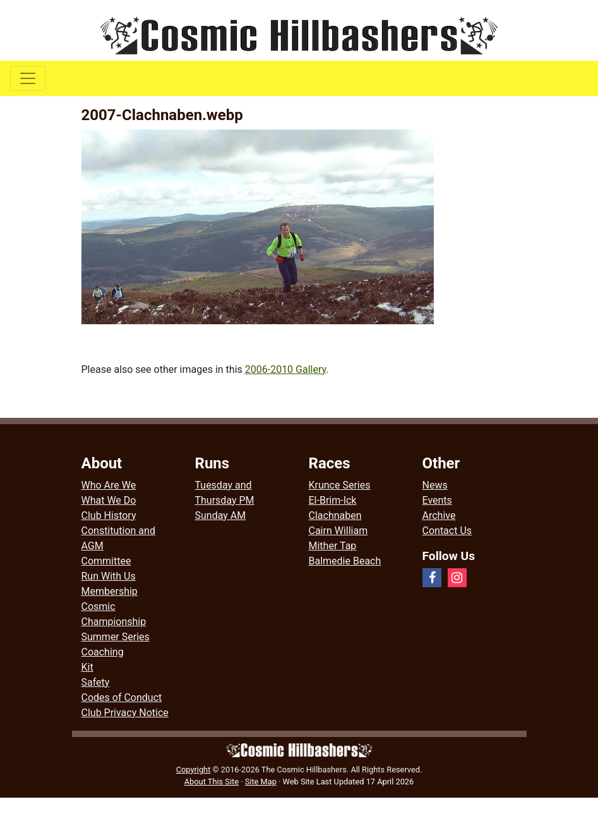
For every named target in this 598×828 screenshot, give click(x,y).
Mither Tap (333, 546)
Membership (109, 591)
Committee (106, 561)
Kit (87, 667)
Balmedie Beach (345, 561)
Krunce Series (340, 485)
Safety (95, 682)
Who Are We (108, 485)
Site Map (261, 781)
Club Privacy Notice (125, 713)
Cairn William (338, 531)
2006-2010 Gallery (285, 369)
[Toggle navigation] (27, 78)
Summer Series (115, 637)
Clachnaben (335, 515)
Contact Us (447, 531)
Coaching (102, 652)
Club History (108, 515)
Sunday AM (220, 515)
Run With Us (108, 576)
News (435, 485)
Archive (439, 515)
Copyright (193, 769)
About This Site (211, 781)
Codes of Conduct (121, 697)
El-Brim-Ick (333, 500)
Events (437, 500)
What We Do (108, 500)
